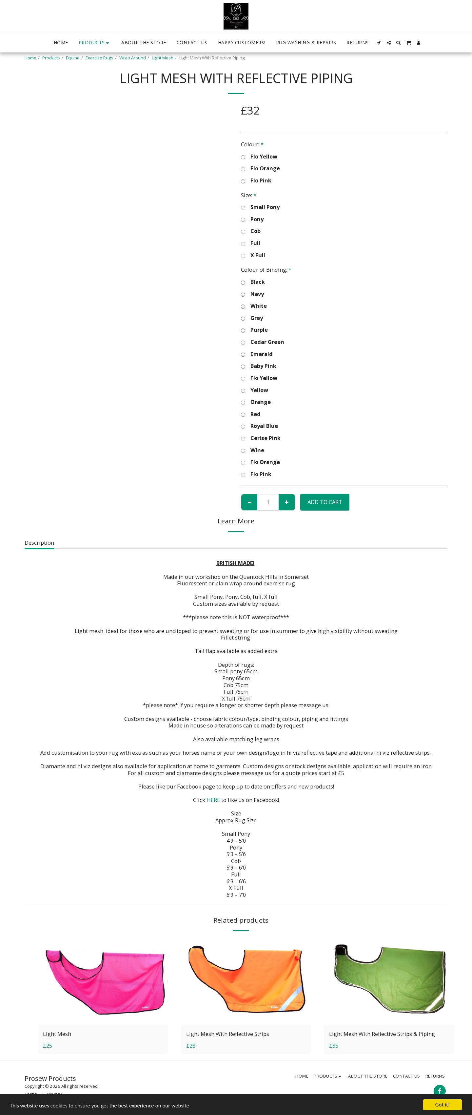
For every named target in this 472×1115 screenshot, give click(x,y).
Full (250, 243)
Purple (254, 329)
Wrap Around (132, 58)
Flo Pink (256, 180)
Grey (252, 318)
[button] (379, 42)
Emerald (257, 354)
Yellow (254, 390)
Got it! (442, 1104)
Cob (251, 231)
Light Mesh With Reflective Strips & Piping (382, 1034)
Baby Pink (258, 366)
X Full (253, 255)
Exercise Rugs (99, 58)
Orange (256, 402)
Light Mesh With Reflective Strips (227, 1034)
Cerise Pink (261, 438)
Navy (252, 294)
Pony (252, 219)
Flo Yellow (259, 156)
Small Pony (260, 207)
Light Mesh (162, 58)
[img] (103, 981)
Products (51, 58)
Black (253, 282)
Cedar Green (262, 342)
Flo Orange (260, 168)
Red (251, 414)
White (254, 306)
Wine (252, 450)
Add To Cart (324, 502)
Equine (73, 58)
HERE (213, 800)
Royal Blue (259, 426)
